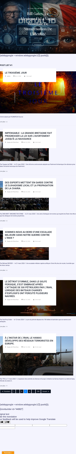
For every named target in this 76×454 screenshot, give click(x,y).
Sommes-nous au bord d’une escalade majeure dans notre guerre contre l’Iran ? (28, 235)
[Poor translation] (7, 422)
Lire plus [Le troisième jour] (3, 122)
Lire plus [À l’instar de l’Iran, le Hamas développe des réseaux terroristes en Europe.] (3, 386)
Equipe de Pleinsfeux (13, 142)
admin (8, 76)
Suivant (45, 391)
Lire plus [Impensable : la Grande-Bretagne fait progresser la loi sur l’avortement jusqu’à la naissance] (3, 171)
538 (38, 391)
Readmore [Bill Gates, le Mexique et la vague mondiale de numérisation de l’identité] (38, 44)
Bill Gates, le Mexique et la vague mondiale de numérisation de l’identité (38, 23)
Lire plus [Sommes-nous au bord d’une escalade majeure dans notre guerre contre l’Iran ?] (3, 270)
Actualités (32, 8)
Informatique (42, 8)
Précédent (6, 391)
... (17, 391)
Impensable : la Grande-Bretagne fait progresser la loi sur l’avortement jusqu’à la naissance (28, 136)
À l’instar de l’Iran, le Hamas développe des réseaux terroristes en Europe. (29, 340)
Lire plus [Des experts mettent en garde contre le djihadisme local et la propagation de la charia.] (3, 221)
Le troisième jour (16, 72)
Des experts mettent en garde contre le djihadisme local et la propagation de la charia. (29, 185)
